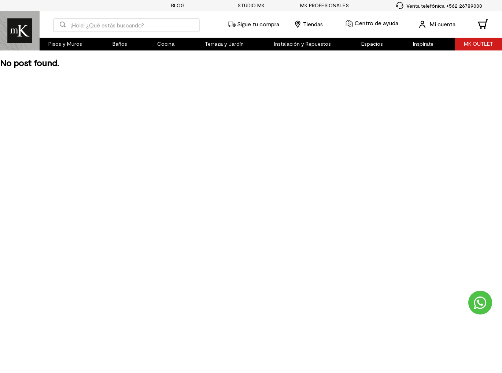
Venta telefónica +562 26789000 (444, 6)
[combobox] (126, 24)
